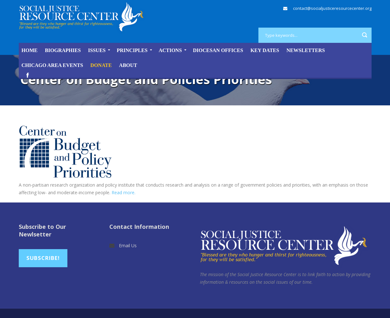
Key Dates (264, 50)
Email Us (128, 245)
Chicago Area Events (52, 65)
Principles (132, 50)
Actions (170, 50)
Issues (97, 50)
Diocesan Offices (218, 50)
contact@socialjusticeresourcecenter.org (332, 8)
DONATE (101, 65)
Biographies (63, 50)
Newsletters (305, 50)
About (128, 65)
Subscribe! (43, 258)
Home (30, 50)
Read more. (123, 192)
